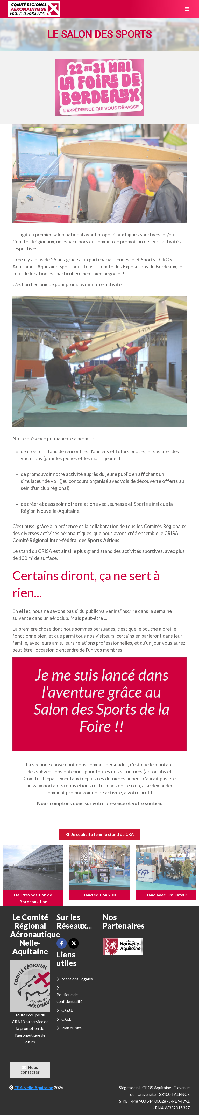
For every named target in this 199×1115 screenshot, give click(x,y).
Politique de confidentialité (69, 998)
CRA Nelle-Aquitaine (33, 1087)
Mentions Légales (77, 978)
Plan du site (71, 1027)
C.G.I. (66, 1018)
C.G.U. (67, 1010)
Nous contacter (30, 1069)
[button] (110, 947)
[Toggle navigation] (185, 9)
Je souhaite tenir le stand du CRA (100, 834)
